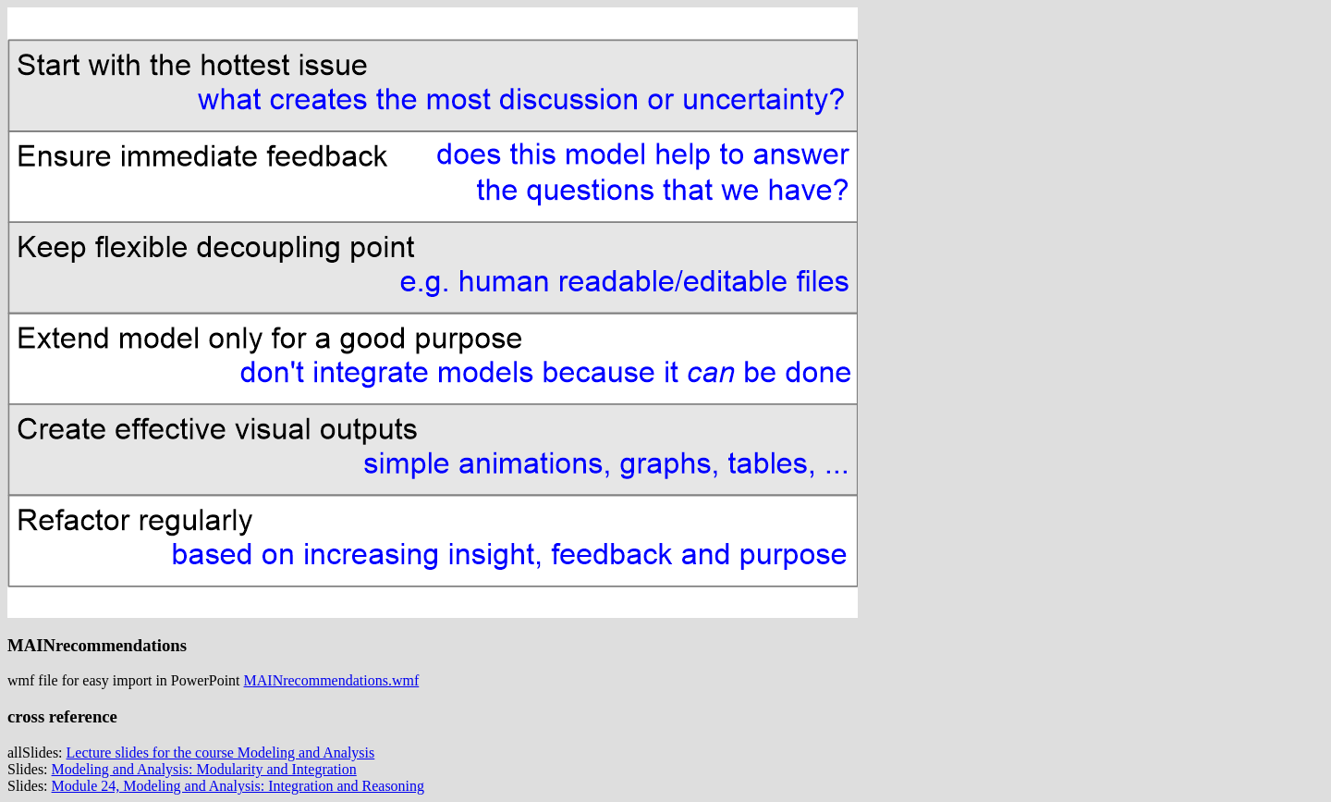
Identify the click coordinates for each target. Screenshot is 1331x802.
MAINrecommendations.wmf (332, 680)
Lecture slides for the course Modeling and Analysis (221, 752)
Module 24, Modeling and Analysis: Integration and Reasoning (238, 786)
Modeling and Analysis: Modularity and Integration (204, 769)
